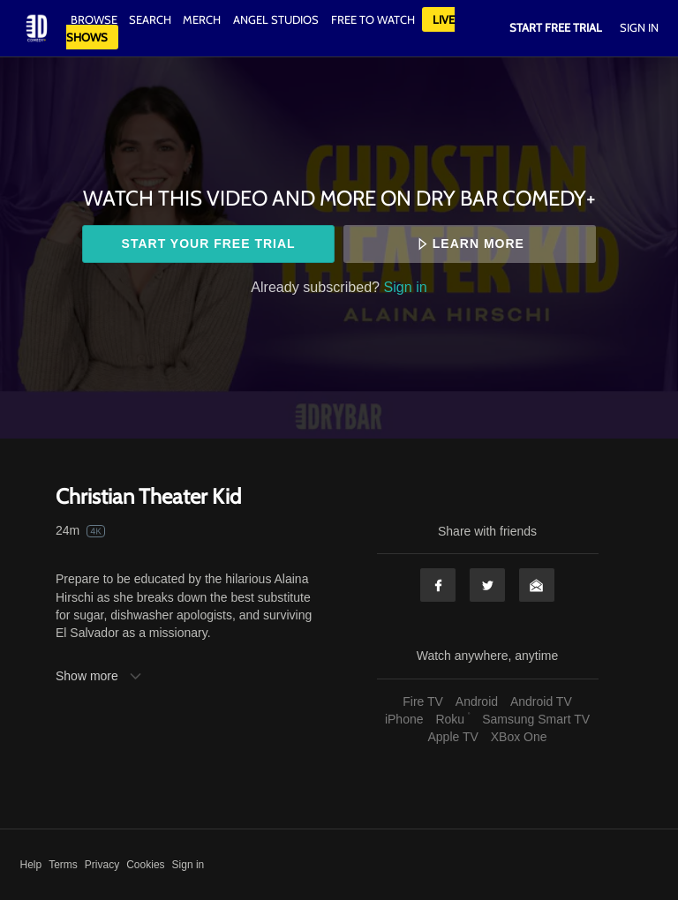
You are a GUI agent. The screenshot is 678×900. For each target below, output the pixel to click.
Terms (63, 865)
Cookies (145, 865)
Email (536, 585)
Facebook (437, 585)
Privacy (102, 865)
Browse (95, 19)
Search (151, 19)
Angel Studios (276, 19)
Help (31, 865)
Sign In (639, 27)
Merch (202, 19)
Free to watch (373, 19)
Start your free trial (209, 243)
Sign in (405, 287)
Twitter (487, 585)
